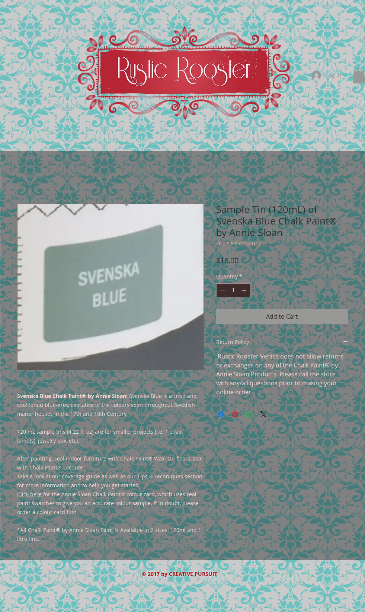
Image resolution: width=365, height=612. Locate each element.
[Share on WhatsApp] (249, 414)
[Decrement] (222, 290)
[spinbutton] (233, 290)
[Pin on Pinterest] (235, 414)
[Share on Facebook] (221, 414)
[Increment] (244, 290)
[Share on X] (263, 414)
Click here (29, 494)
